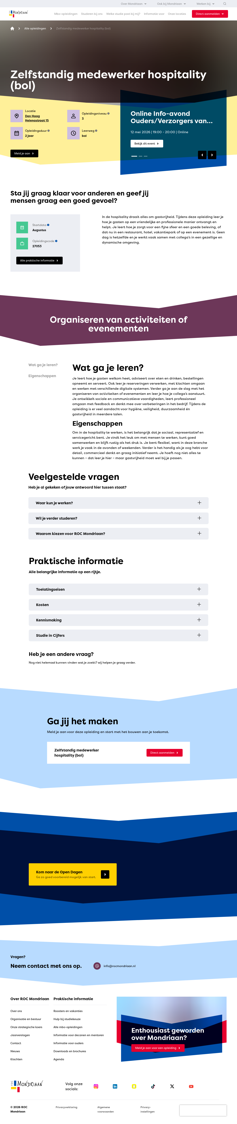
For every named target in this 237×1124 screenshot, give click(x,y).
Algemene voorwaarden (105, 1109)
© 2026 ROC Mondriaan (18, 1109)
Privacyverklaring (66, 1107)
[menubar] (168, 4)
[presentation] (203, 1110)
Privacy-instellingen (147, 1109)
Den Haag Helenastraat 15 (37, 118)
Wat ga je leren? (43, 364)
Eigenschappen (42, 375)
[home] (18, 14)
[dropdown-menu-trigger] (210, 14)
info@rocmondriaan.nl (114, 966)
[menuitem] (134, 4)
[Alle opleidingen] (35, 28)
